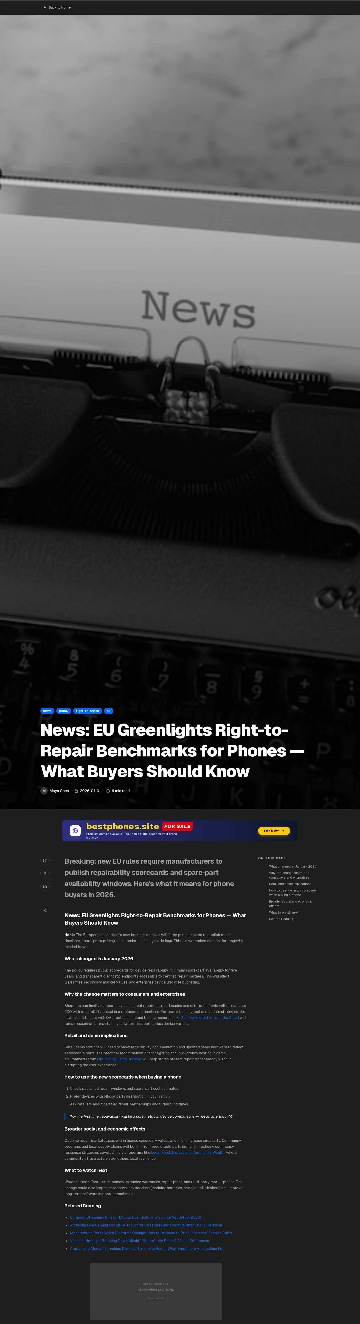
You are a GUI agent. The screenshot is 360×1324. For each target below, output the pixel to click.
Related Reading (281, 919)
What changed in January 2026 (293, 866)
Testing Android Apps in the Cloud (210, 1017)
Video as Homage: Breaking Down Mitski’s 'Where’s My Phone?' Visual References (139, 1240)
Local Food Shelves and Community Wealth (188, 1152)
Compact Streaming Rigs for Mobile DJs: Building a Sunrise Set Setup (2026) (135, 1217)
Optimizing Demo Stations (119, 1059)
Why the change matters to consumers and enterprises (289, 875)
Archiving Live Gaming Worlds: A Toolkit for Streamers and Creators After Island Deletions (146, 1225)
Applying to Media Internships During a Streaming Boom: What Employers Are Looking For (147, 1248)
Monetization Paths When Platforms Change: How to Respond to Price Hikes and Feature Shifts (151, 1233)
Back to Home (57, 7)
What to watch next (283, 912)
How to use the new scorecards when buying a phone (293, 892)
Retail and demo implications (290, 884)
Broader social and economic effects (291, 903)
